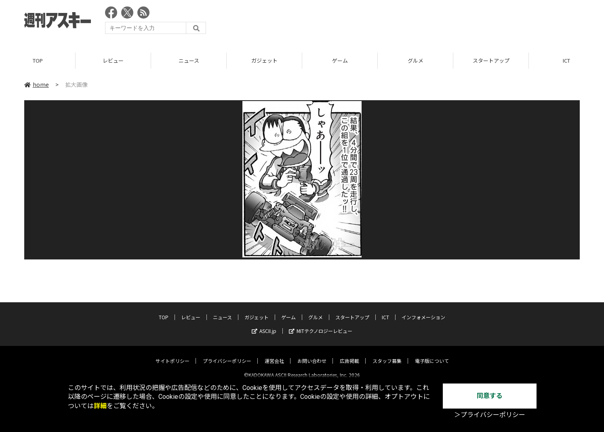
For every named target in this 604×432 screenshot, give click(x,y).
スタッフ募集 (387, 354)
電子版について (432, 354)
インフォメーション (423, 310)
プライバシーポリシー (227, 354)
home (36, 84)
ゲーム (340, 60)
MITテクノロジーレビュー (320, 324)
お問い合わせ (311, 354)
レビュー (113, 60)
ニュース (189, 60)
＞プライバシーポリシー (489, 415)
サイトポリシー (172, 354)
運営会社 (274, 354)
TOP (38, 60)
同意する (490, 396)
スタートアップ (491, 60)
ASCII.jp (264, 324)
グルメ (415, 60)
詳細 (100, 406)
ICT (385, 310)
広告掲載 (349, 354)
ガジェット (264, 60)
